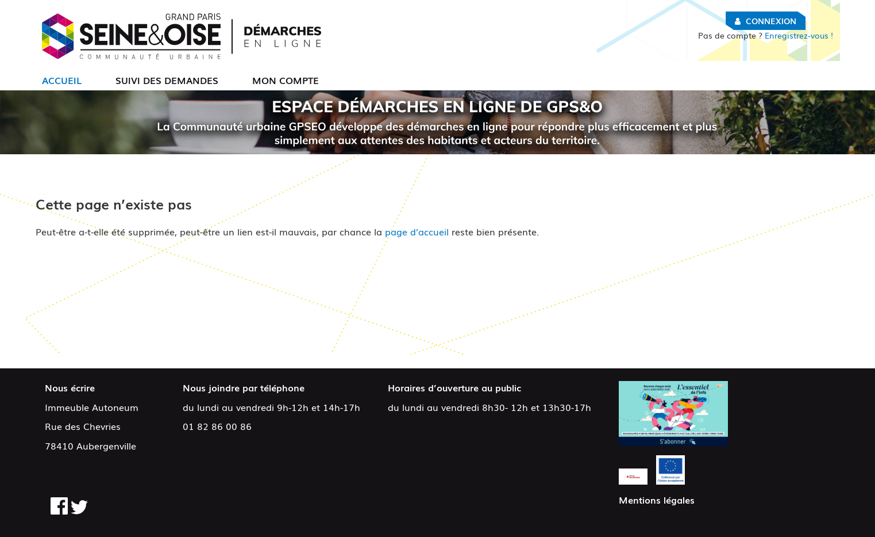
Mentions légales (657, 499)
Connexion (771, 20)
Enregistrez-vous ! (765, 35)
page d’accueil (417, 231)
